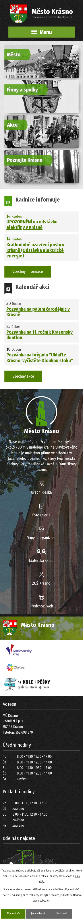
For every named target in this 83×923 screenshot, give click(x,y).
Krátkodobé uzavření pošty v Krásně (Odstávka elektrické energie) (35, 250)
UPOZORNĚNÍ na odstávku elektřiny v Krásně (32, 224)
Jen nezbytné (38, 913)
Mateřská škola (41, 560)
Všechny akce (23, 376)
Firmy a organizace (41, 537)
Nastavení (61, 913)
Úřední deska (41, 492)
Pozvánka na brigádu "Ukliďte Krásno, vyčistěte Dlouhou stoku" (39, 357)
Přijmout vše (13, 913)
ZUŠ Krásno (41, 583)
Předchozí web (41, 606)
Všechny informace (27, 271)
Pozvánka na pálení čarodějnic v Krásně (38, 312)
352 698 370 (24, 732)
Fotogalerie (41, 515)
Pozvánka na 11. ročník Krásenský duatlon (39, 335)
